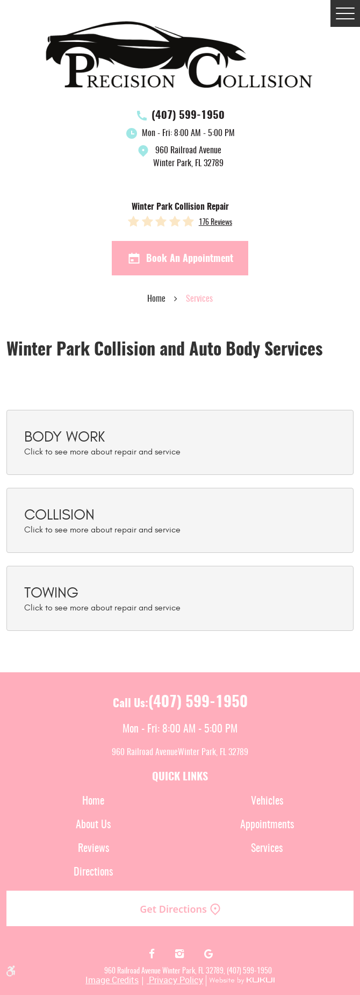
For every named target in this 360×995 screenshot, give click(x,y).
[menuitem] (93, 801)
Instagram (180, 954)
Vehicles (267, 801)
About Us (93, 825)
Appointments (267, 825)
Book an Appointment (180, 258)
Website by (240, 980)
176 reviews (215, 222)
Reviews (93, 848)
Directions (93, 872)
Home (156, 299)
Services (199, 299)
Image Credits (112, 980)
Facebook (152, 954)
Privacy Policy (175, 980)
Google (208, 954)
